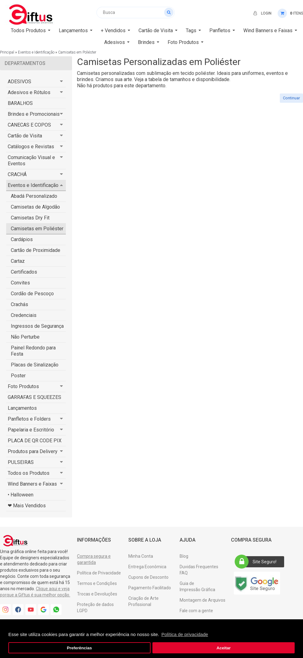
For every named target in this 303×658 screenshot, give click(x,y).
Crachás (19, 304)
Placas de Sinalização (34, 365)
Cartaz (18, 261)
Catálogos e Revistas (31, 146)
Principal (7, 52)
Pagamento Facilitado (149, 587)
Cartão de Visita (25, 136)
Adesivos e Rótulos (29, 92)
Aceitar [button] (223, 648)
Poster (18, 376)
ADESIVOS (19, 81)
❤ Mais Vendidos (27, 506)
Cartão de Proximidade (35, 250)
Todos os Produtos (28, 473)
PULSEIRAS (21, 462)
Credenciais (23, 315)
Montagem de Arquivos (202, 600)
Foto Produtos (23, 386)
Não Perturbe (25, 337)
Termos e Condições (97, 583)
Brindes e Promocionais (34, 114)
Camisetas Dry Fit (30, 218)
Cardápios (22, 239)
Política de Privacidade (99, 572)
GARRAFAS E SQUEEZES (34, 397)
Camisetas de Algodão (35, 207)
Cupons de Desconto (148, 577)
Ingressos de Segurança (37, 326)
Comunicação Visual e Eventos (31, 160)
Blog (184, 556)
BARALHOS (20, 103)
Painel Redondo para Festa (33, 351)
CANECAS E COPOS (29, 125)
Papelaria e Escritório (31, 430)
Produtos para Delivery (33, 451)
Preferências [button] (79, 648)
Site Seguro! (257, 561)
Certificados (24, 272)
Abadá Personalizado (34, 196)
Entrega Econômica (147, 566)
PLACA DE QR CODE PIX (35, 441)
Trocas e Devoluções (97, 593)
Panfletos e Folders (29, 419)
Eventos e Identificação (36, 52)
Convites (20, 283)
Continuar (291, 98)
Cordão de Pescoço (32, 294)
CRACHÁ (17, 174)
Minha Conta (140, 556)
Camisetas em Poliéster (77, 52)
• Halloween (20, 495)
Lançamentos (22, 408)
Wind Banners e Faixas (32, 484)
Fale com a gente (196, 610)
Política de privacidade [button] (184, 634)
